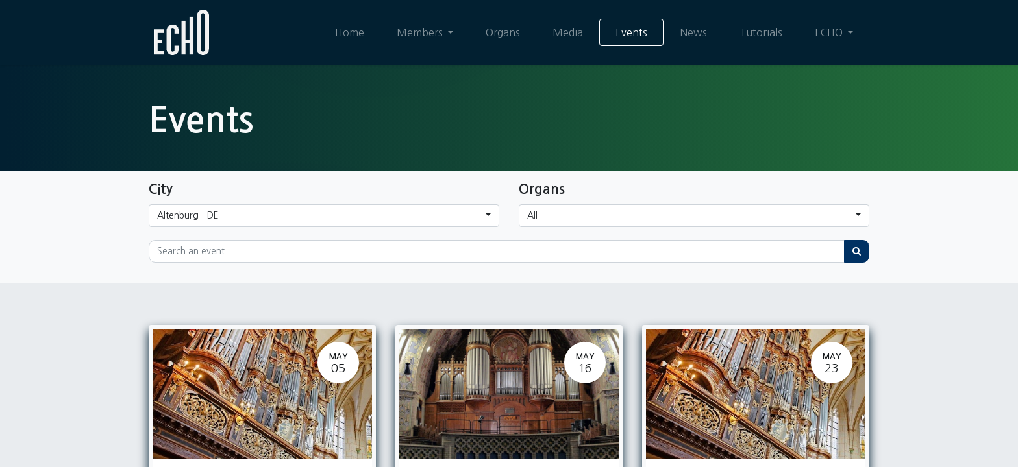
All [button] (532, 215)
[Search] (856, 251)
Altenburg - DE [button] (188, 215)
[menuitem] (349, 32)
